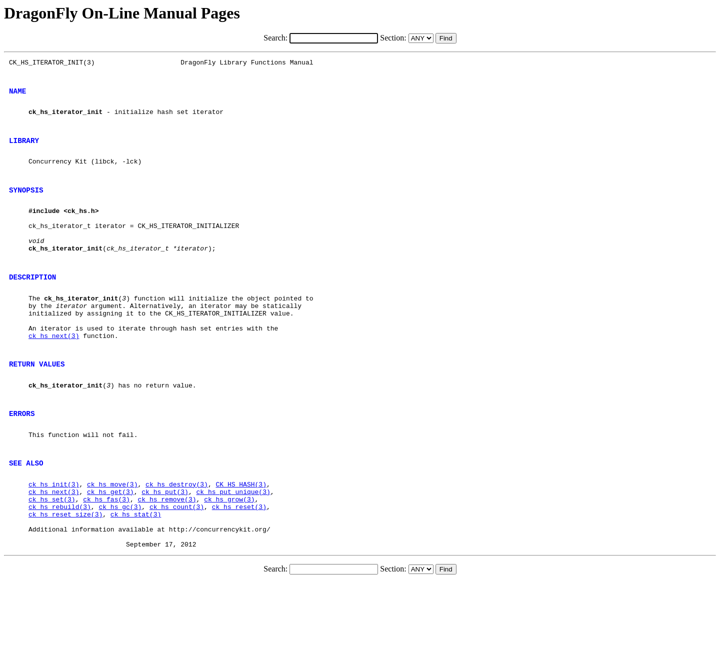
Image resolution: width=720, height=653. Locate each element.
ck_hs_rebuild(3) (59, 569)
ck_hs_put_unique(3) (233, 551)
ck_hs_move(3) (112, 542)
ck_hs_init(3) (53, 542)
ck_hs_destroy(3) (177, 542)
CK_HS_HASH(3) (241, 542)
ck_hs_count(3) (177, 569)
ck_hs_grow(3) (229, 560)
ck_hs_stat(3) (135, 578)
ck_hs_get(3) (110, 551)
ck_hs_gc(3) (120, 569)
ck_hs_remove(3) (167, 560)
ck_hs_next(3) (53, 376)
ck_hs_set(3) (52, 560)
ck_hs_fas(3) (106, 560)
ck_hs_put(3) (165, 551)
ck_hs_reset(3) (239, 569)
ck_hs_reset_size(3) (65, 578)
